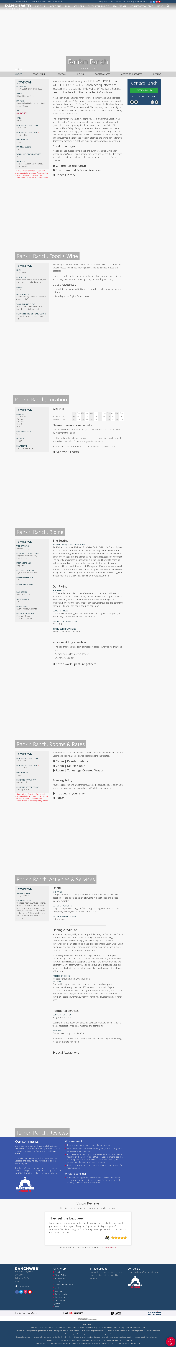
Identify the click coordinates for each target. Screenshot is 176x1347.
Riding (80, 74)
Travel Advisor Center (64, 1284)
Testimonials (120, 1)
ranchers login (140, 1)
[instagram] (156, 1)
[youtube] (159, 1)
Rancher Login (61, 1294)
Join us (130, 1)
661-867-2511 (22, 113)
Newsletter (108, 1)
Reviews (157, 74)
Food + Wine (39, 74)
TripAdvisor (110, 1247)
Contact (58, 1281)
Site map (58, 1291)
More (160, 6)
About (18, 74)
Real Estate (119, 6)
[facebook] (151, 1)
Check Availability (98, 6)
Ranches (40, 6)
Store (57, 1288)
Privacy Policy (60, 1275)
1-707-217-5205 (23, 1286)
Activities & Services (131, 74)
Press (100, 1)
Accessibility (60, 1278)
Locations (55, 6)
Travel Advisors (74, 6)
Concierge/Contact (141, 6)
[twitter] (154, 1)
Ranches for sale (62, 1297)
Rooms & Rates (102, 74)
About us (59, 1272)
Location (61, 74)
